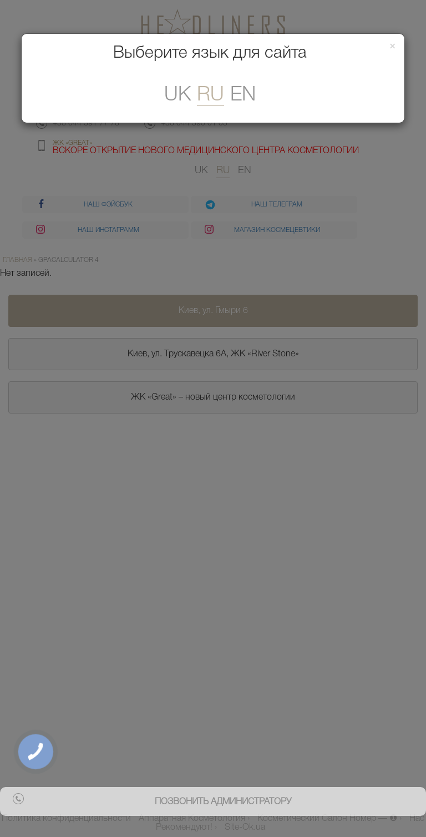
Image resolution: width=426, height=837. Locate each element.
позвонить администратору (223, 802)
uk (177, 95)
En (243, 95)
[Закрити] (392, 47)
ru (210, 95)
